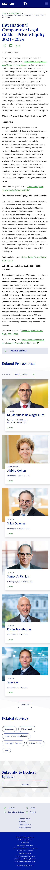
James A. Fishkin (18, 576)
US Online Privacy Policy (25, 839)
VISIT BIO (10, 428)
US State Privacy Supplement (25, 850)
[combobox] (24, 374)
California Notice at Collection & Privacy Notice (25, 848)
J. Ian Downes (16, 523)
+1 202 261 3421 (27, 582)
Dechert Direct (24, 819)
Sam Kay (13, 682)
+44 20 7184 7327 (20, 635)
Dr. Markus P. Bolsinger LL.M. (26, 415)
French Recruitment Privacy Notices (25, 856)
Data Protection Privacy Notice (25, 845)
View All (25, 705)
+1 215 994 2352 (23, 476)
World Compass (25, 824)
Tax (6, 750)
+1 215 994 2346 (23, 529)
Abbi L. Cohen (16, 470)
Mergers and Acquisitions (16, 736)
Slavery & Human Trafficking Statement (25, 859)
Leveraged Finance (13, 743)
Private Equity (27, 729)
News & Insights (15, 13)
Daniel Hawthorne (19, 629)
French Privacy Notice (25, 853)
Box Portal (23, 822)
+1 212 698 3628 (21, 420)
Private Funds (35, 743)
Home (4, 13)
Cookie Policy (25, 842)
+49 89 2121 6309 (20, 423)
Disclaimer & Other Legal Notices (25, 837)
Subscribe (25, 784)
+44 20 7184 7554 (20, 688)
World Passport (25, 827)
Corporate (9, 729)
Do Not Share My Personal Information (25, 861)
